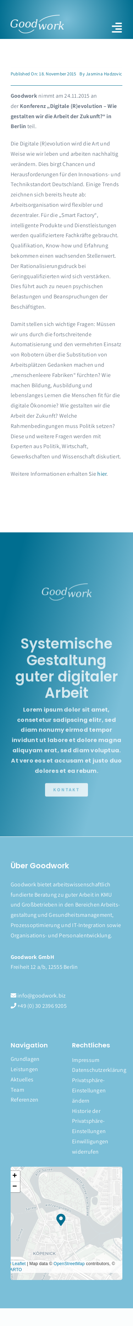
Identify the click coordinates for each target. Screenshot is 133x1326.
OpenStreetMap (69, 1263)
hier (101, 474)
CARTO (14, 1269)
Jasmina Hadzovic (104, 74)
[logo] (36, 17)
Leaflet (16, 1263)
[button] (97, 1090)
